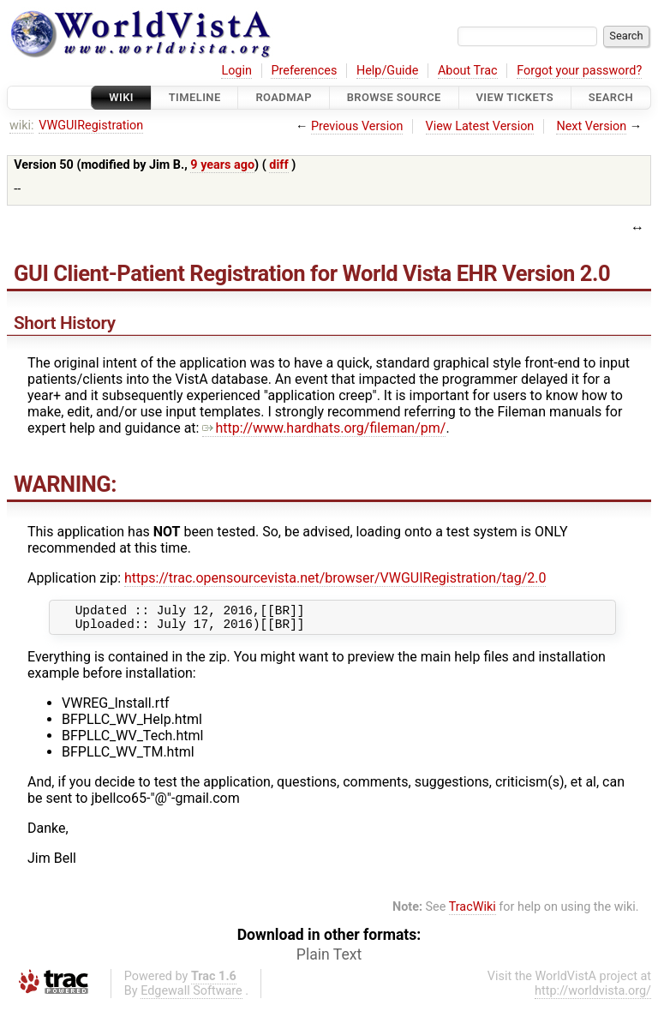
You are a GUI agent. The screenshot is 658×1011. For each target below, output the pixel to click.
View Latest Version (480, 126)
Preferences (304, 70)
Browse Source (394, 97)
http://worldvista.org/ (593, 996)
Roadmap (283, 97)
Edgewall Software (191, 996)
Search (611, 97)
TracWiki (472, 912)
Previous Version (357, 126)
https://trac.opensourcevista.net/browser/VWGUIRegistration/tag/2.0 (335, 578)
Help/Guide (387, 70)
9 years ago (222, 165)
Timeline (195, 97)
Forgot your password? (579, 70)
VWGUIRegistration (91, 125)
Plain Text (329, 959)
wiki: (21, 125)
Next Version (591, 126)
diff (278, 165)
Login (236, 70)
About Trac (468, 70)
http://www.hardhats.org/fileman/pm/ (324, 428)
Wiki (121, 97)
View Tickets (514, 97)
